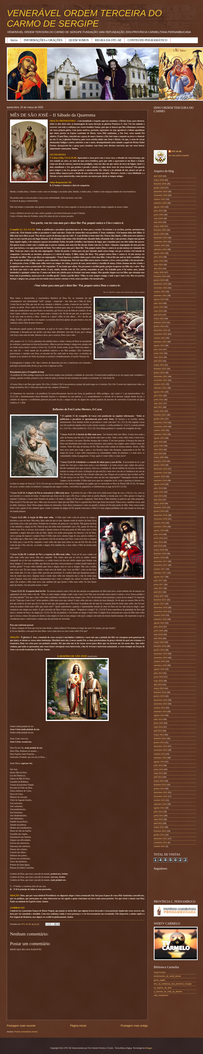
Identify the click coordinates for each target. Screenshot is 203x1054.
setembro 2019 (160, 480)
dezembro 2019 (160, 469)
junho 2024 (158, 261)
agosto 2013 (159, 762)
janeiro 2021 (159, 419)
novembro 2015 (160, 657)
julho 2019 (158, 488)
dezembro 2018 (160, 515)
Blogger (149, 1048)
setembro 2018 (160, 526)
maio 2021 (158, 403)
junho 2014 (158, 723)
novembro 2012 (160, 796)
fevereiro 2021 (160, 415)
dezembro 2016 (160, 607)
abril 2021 (158, 407)
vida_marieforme (161, 995)
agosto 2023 (159, 299)
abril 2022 (158, 361)
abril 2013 (158, 777)
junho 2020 (158, 446)
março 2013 (159, 781)
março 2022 (159, 365)
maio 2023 (158, 311)
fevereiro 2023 (160, 322)
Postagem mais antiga (134, 1025)
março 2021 (159, 411)
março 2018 (159, 550)
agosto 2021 (159, 392)
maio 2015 (158, 681)
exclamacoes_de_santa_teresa (167, 976)
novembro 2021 (160, 380)
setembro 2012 (160, 804)
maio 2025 (158, 218)
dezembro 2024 (160, 238)
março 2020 (159, 457)
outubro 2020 (159, 430)
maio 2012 (158, 819)
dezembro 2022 (160, 330)
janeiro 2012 (159, 835)
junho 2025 (158, 215)
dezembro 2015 (160, 654)
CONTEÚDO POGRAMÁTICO (147, 40)
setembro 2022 (160, 342)
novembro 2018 (160, 519)
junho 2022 (158, 353)
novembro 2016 (160, 611)
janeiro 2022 (159, 372)
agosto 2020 (159, 438)
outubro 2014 (159, 708)
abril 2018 (158, 546)
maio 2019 (158, 496)
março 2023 (159, 318)
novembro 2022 (160, 334)
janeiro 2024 (159, 280)
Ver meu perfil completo (178, 155)
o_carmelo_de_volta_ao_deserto (168, 991)
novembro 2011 (160, 842)
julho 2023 (158, 303)
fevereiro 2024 (160, 276)
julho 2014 (158, 719)
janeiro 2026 (159, 188)
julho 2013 (158, 765)
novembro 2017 (160, 565)
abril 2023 (158, 315)
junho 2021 (158, 399)
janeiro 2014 (159, 742)
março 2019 (159, 503)
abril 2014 (158, 731)
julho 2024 (158, 257)
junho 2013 (158, 769)
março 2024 (159, 272)
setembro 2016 (160, 619)
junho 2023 (158, 307)
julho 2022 (158, 349)
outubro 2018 (159, 523)
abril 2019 (158, 500)
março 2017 (159, 596)
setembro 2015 (160, 665)
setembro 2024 (160, 249)
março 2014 (159, 735)
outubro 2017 (159, 569)
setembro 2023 (160, 295)
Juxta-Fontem (160, 972)
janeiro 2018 (159, 557)
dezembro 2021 (160, 376)
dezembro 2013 (160, 746)
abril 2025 (158, 222)
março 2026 (159, 180)
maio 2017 (158, 588)
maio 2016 (158, 634)
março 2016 (159, 642)
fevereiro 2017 (160, 600)
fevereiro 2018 (160, 553)
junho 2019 (158, 492)
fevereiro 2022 (160, 369)
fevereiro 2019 (160, 507)
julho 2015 (158, 673)
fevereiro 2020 (160, 461)
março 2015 (159, 688)
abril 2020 (158, 453)
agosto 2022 (159, 345)
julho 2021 (158, 395)
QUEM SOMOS (79, 40)
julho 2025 (158, 211)
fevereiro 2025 (160, 230)
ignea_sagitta (159, 980)
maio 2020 (158, 449)
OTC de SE (176, 151)
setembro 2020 (160, 434)
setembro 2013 (160, 758)
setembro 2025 (160, 203)
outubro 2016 (159, 615)
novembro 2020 (160, 426)
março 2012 (159, 827)
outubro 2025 (159, 199)
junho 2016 (158, 631)
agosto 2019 (159, 484)
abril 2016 (158, 638)
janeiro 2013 (159, 788)
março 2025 (159, 226)
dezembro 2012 (160, 792)
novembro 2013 (160, 750)
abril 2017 (158, 592)
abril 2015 (158, 684)
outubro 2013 (159, 754)
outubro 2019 (159, 476)
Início (14, 40)
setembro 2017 (160, 573)
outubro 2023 (159, 291)
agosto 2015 (159, 669)
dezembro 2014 (160, 700)
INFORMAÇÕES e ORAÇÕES (43, 40)
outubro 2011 (159, 846)
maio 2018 (158, 542)
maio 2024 (158, 265)
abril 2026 (158, 176)
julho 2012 (158, 811)
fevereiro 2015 (160, 692)
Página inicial (78, 1025)
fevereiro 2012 (160, 831)
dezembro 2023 (160, 284)
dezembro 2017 (160, 561)
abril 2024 (158, 268)
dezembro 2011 (160, 838)
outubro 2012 (159, 800)
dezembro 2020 (160, 422)
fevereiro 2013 (160, 785)
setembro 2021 (160, 388)
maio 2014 (158, 727)
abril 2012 (158, 823)
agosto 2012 (159, 808)
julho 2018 (158, 534)
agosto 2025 (159, 207)
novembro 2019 (160, 473)
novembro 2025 (160, 195)
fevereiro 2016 (160, 646)
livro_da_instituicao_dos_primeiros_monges (173, 984)
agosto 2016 (159, 623)
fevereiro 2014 (160, 738)
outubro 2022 (159, 338)
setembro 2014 (160, 711)
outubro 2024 (159, 245)
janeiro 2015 (159, 696)
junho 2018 (158, 538)
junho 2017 (158, 584)
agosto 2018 (159, 530)
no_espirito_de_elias (163, 988)
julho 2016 (158, 627)
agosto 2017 (159, 577)
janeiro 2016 (159, 650)
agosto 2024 (159, 253)
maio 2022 (158, 357)
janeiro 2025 (159, 234)
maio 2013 (158, 773)
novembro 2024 (160, 241)
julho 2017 (158, 580)
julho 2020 (158, 442)
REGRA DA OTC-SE (108, 40)
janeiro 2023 (159, 326)
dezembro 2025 (160, 191)
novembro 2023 (160, 288)
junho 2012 (158, 815)
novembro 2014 (160, 704)
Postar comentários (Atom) (26, 1032)
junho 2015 (158, 677)
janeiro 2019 (159, 511)
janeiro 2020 (159, 465)
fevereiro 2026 (160, 184)
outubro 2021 (159, 384)
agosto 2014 (159, 715)
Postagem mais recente (21, 1025)
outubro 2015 (159, 661)
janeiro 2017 (159, 604)
